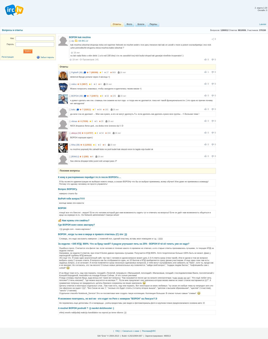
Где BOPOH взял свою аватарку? (76, 225)
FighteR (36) (77, 72)
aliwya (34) (76, 133)
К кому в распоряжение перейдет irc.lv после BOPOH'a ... (89, 177)
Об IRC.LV (83, 41)
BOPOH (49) (77, 96)
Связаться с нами (130, 331)
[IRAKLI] (75, 156)
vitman (74, 121)
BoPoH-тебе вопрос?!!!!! (71, 198)
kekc (73, 109)
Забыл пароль (47, 57)
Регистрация (8, 57)
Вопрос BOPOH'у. (67, 189)
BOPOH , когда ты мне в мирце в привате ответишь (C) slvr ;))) (92, 234)
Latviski (262, 24)
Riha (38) (75, 145)
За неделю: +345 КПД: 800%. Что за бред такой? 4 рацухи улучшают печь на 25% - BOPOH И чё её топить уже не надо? (123, 244)
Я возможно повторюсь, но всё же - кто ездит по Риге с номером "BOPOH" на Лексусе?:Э (107, 298)
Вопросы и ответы (12, 30)
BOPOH (62, 208)
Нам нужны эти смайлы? (76, 220)
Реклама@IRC (149, 331)
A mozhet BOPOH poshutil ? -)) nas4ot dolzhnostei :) (86, 308)
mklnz (74, 84)
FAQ (118, 331)
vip (72, 41)
